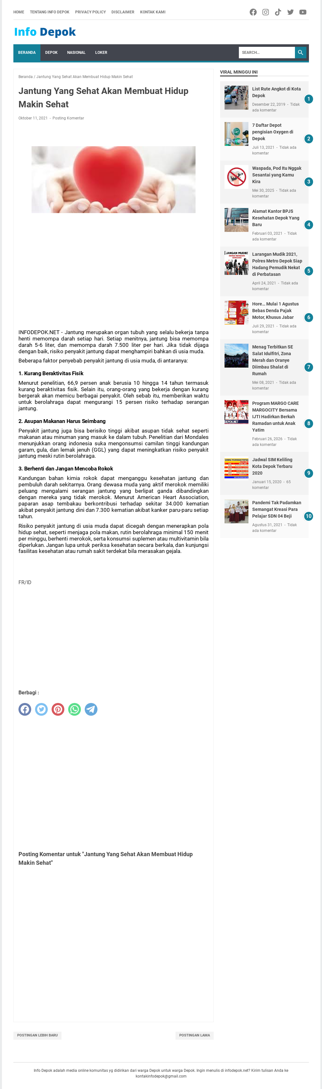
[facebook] (24, 709)
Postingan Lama (194, 1035)
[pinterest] (58, 709)
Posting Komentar (68, 118)
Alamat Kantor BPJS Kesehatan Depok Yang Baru (275, 218)
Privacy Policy (90, 12)
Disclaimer (122, 12)
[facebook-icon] (253, 12)
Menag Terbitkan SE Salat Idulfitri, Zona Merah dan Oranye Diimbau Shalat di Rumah (272, 360)
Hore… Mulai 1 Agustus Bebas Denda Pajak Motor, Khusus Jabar (275, 310)
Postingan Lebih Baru (37, 1035)
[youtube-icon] (303, 12)
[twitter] (41, 709)
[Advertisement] (113, 265)
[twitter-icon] (291, 12)
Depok (51, 52)
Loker (101, 52)
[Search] (267, 52)
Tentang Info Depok (49, 12)
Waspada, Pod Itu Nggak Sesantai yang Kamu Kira (276, 175)
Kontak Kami (153, 12)
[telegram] (91, 709)
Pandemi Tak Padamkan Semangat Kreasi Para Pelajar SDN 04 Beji (276, 509)
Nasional (76, 52)
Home (18, 12)
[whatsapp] (74, 709)
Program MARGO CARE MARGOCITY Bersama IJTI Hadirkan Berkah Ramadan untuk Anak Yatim (275, 417)
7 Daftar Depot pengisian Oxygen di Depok (272, 132)
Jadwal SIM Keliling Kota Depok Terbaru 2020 (272, 466)
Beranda (27, 52)
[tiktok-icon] (278, 12)
